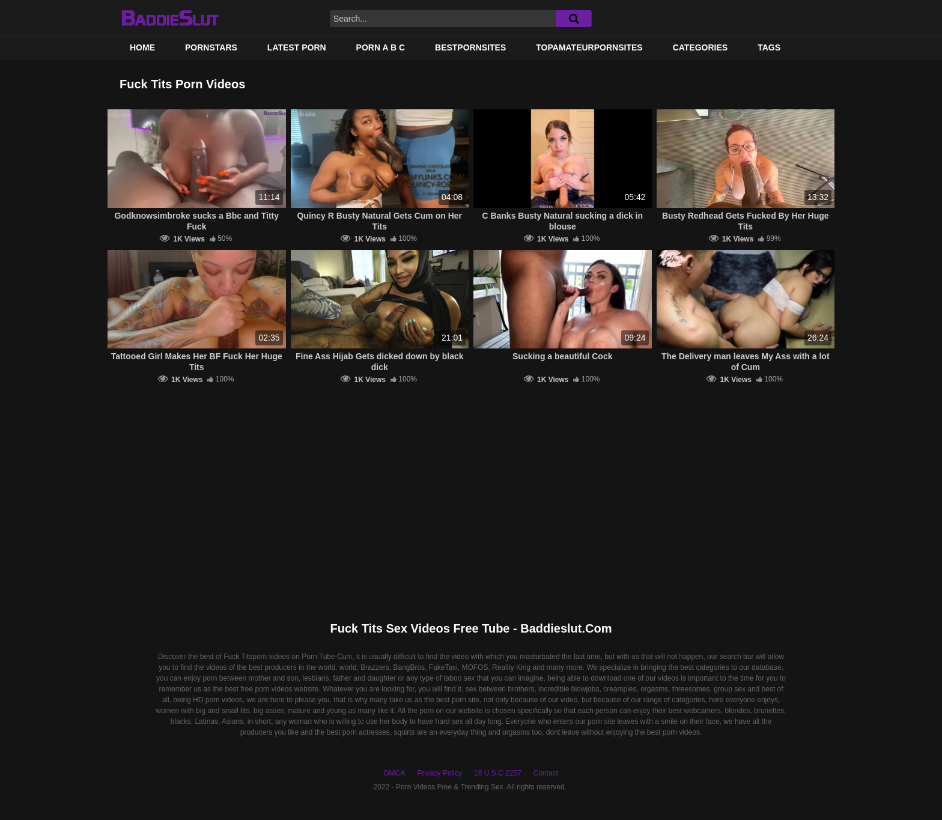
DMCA (394, 773)
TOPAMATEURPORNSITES (589, 47)
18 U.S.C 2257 (497, 773)
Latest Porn (296, 47)
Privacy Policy (439, 773)
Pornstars (211, 47)
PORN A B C (380, 47)
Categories (700, 47)
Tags (769, 47)
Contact (545, 773)
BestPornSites (470, 47)
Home (142, 47)
